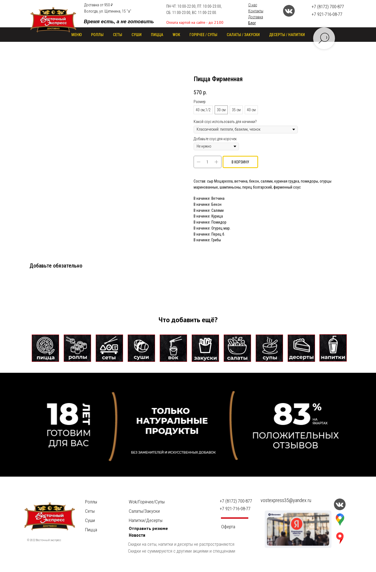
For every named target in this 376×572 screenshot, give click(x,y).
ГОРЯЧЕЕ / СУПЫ (203, 35)
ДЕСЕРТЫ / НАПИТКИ (287, 35)
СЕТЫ (117, 35)
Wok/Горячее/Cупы (147, 501)
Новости (137, 535)
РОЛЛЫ (97, 35)
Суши (90, 520)
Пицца (91, 529)
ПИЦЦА (157, 35)
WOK (176, 35)
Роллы (91, 501)
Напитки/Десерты (145, 520)
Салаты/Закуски (144, 511)
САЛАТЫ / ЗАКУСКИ (243, 35)
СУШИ (137, 35)
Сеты (90, 511)
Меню (76, 35)
